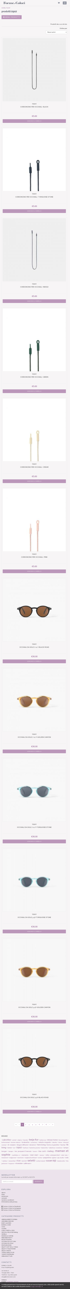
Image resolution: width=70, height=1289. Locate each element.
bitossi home (52, 1140)
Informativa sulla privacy (9, 1202)
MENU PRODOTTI (11, 17)
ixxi (14, 1148)
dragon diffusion (22, 1145)
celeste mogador (44, 1142)
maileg (50, 1151)
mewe (42, 1155)
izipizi (19, 1147)
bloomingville (63, 1140)
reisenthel (12, 1161)
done (60, 1142)
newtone (20, 1157)
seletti (31, 1160)
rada (66, 1157)
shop (3, 1194)
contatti (4, 1198)
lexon (35, 1151)
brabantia (25, 1142)
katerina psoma (35, 1148)
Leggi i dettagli (36, 1286)
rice (18, 1160)
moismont (5, 1157)
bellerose (43, 1140)
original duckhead (31, 1157)
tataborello (61, 1161)
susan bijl (51, 1160)
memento (25, 1155)
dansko (54, 1142)
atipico (20, 1140)
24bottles (6, 1140)
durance (32, 1145)
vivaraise (18, 1163)
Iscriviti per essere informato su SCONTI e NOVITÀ (35, 1176)
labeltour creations (55, 1148)
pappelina (47, 1158)
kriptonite (44, 1148)
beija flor (34, 1139)
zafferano (27, 1163)
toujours (11, 1163)
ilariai (9, 1148)
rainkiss (4, 1161)
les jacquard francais (23, 1151)
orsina (40, 1157)
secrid (24, 1161)
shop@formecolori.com (9, 1277)
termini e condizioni (8, 1200)
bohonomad (6, 1142)
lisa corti (42, 1151)
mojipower (12, 1157)
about (3, 1192)
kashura (25, 1148)
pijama (54, 1157)
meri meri (34, 1155)
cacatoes (34, 1142)
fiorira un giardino (53, 1145)
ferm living (41, 1145)
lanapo (11, 1151)
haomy (62, 1145)
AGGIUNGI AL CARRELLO (34, 121)
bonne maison (15, 1142)
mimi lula (64, 1155)
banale (25, 1140)
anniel (14, 1140)
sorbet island (40, 1161)
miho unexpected (52, 1155)
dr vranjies (12, 1145)
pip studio (60, 1157)
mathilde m (16, 1155)
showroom (5, 1196)
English (10, 1281)
